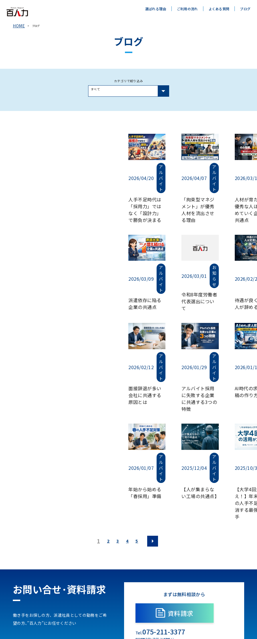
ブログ (245, 8)
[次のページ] (152, 456)
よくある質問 (219, 8)
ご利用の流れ (187, 8)
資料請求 (184, 528)
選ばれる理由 (155, 8)
